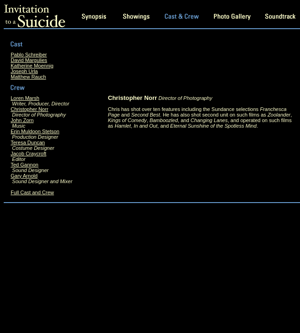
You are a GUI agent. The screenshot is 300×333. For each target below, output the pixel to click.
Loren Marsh (25, 98)
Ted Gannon (24, 164)
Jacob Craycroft (28, 153)
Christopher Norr (29, 109)
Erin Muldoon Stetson (35, 131)
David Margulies (29, 60)
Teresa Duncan (28, 142)
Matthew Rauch (28, 77)
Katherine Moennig (32, 65)
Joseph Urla (24, 71)
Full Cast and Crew (32, 192)
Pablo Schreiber (29, 54)
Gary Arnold (24, 176)
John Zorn (22, 120)
